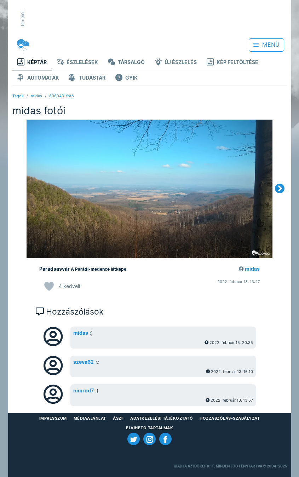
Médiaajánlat (90, 418)
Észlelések (77, 62)
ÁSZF (118, 418)
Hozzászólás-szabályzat (230, 418)
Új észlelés (176, 62)
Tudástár (87, 78)
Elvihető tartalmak (149, 427)
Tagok (18, 95)
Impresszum (53, 418)
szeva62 (83, 362)
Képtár (32, 62)
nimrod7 (83, 390)
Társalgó (126, 62)
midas (36, 95)
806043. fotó (61, 95)
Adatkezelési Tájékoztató (161, 418)
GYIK (126, 78)
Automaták (38, 78)
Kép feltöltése (232, 62)
